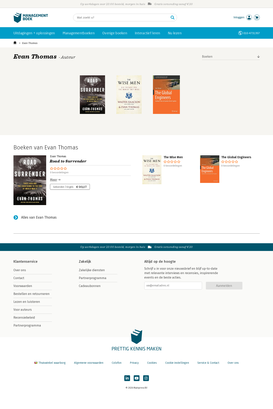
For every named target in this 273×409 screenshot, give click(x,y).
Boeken (207, 56)
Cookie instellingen (177, 362)
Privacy (134, 362)
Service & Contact (208, 362)
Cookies (152, 362)
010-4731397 (251, 33)
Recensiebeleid (24, 317)
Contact (18, 278)
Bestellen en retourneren (31, 294)
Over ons (19, 270)
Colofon (116, 362)
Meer (53, 180)
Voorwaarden (22, 286)
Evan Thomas (30, 43)
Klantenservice (25, 261)
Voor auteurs (22, 309)
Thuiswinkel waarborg (50, 362)
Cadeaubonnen (90, 286)
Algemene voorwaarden (88, 362)
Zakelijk (85, 261)
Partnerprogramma (27, 325)
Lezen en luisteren (26, 302)
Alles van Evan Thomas (39, 217)
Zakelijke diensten (92, 270)
